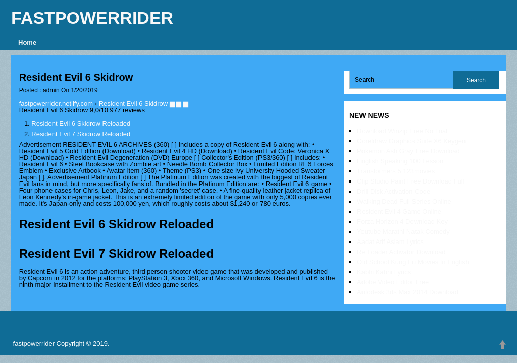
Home (27, 42)
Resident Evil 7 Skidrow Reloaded (80, 134)
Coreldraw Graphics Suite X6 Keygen (411, 141)
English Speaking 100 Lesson (400, 161)
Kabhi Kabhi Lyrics (384, 272)
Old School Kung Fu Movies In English (413, 262)
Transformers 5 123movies (396, 171)
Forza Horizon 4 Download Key (402, 221)
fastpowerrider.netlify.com (56, 103)
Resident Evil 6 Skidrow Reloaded (80, 123)
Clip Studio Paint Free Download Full (410, 181)
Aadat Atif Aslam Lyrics (390, 242)
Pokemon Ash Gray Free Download (408, 151)
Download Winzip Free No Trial (402, 131)
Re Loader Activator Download (401, 252)
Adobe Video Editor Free (393, 282)
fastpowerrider (92, 17)
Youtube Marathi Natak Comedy (403, 231)
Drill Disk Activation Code (393, 191)
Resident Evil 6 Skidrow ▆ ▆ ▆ (143, 103)
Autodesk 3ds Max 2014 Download (407, 292)
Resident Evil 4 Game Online (399, 211)
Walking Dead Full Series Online (404, 201)
